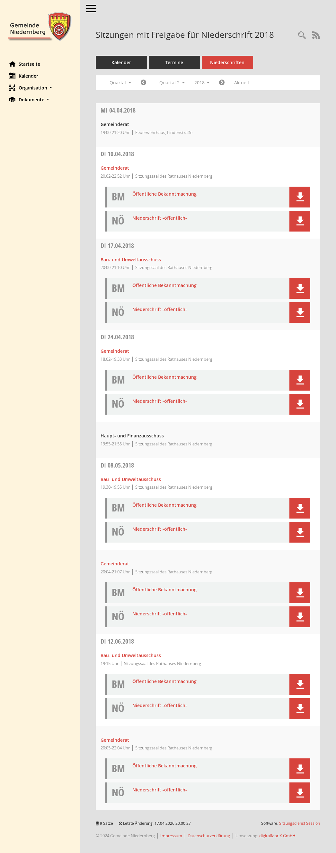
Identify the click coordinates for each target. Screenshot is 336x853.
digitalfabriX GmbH (278, 836)
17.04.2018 (118, 245)
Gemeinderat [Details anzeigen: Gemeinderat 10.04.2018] (115, 168)
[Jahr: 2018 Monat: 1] (144, 83)
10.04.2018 (118, 153)
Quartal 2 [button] (172, 83)
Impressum (172, 836)
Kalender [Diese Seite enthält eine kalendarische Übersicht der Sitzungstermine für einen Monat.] (24, 75)
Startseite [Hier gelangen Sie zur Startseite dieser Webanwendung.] (25, 64)
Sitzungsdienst (299, 823)
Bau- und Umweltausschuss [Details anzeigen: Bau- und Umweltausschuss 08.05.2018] (131, 479)
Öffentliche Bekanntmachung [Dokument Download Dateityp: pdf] (165, 194)
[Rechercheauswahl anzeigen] (302, 35)
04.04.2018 (118, 110)
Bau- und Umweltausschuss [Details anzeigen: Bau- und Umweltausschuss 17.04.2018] (131, 260)
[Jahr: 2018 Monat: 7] (222, 83)
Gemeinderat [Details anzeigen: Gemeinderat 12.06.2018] (115, 740)
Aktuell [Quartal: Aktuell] (242, 83)
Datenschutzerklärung (209, 836)
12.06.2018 (118, 641)
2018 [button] (202, 83)
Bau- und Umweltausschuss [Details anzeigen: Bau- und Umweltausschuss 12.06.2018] (131, 655)
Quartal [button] (121, 83)
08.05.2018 (118, 465)
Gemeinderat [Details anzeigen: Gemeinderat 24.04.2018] (115, 351)
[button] (40, 88)
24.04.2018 (118, 337)
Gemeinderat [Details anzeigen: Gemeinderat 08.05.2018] (115, 564)
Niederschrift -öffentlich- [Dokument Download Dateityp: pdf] (160, 218)
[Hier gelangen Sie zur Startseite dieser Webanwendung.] (40, 26)
